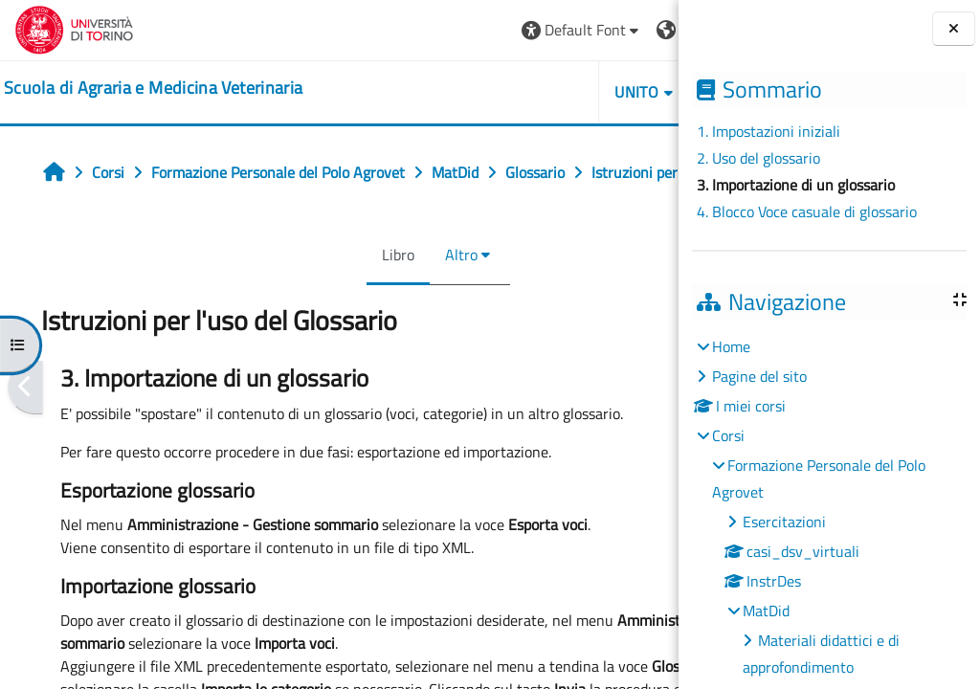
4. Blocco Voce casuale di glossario (807, 211)
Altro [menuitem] (372, 296)
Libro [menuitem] (309, 296)
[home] (153, 88)
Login (631, 29)
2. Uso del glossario (758, 157)
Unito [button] (458, 91)
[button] (403, 30)
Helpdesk (564, 91)
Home (731, 346)
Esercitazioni (784, 521)
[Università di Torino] (74, 27)
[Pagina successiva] (672, 429)
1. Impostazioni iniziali (768, 131)
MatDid (766, 610)
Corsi (728, 435)
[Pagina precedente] (25, 429)
